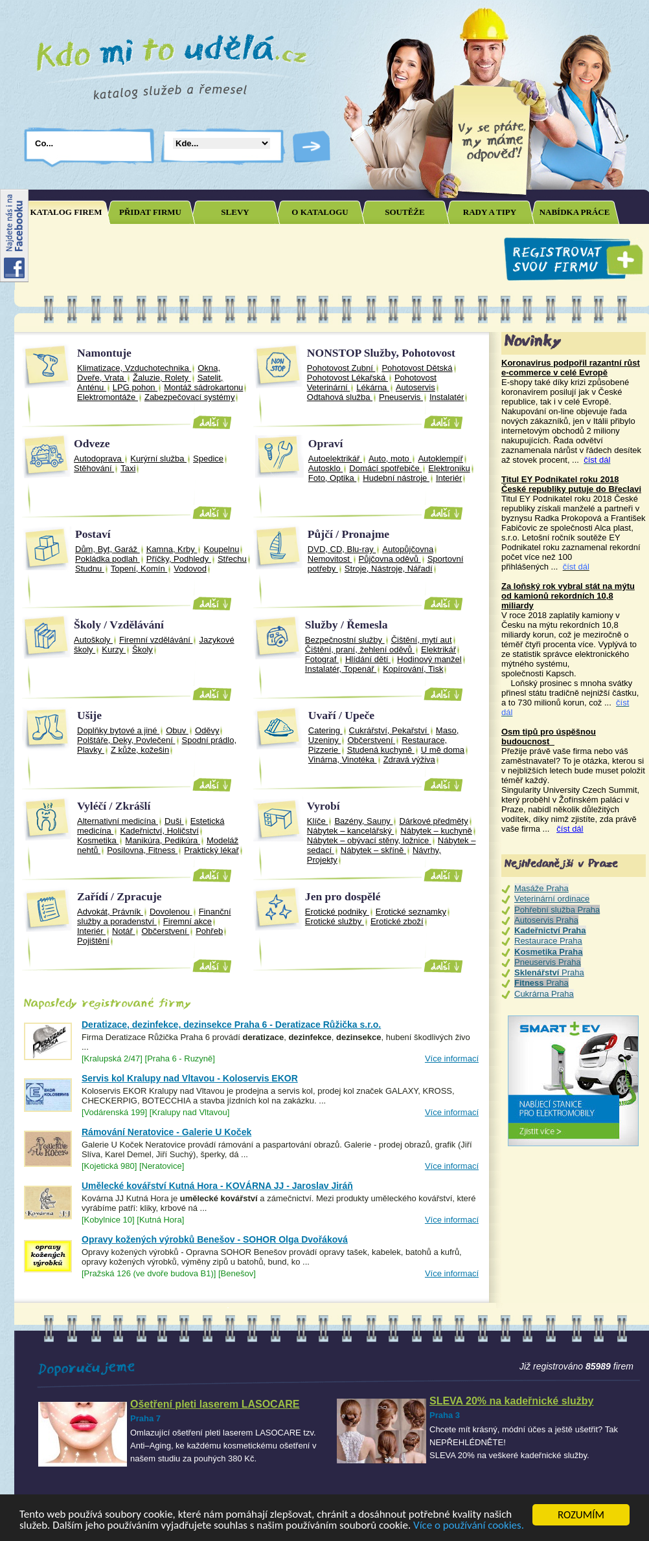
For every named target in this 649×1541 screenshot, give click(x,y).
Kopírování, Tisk (413, 669)
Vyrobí (323, 805)
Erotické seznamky (411, 911)
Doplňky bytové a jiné (118, 730)
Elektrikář (438, 649)
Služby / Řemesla (346, 624)
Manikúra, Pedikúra (162, 840)
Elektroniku (449, 468)
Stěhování (94, 468)
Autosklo (325, 468)
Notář (123, 931)
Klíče (317, 821)
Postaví (93, 533)
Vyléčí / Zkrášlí (113, 805)
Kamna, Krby (172, 549)
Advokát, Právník (110, 911)
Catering (325, 730)
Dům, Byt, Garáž (107, 549)
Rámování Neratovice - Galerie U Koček (166, 1132)
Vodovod (190, 568)
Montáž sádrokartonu (203, 387)
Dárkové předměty (433, 821)
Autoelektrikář (335, 458)
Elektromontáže (107, 397)
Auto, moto (390, 458)
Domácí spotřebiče (385, 468)
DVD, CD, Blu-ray (342, 549)
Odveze (92, 443)
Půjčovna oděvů (390, 559)
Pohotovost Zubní (341, 368)
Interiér (449, 478)
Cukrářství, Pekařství (389, 730)
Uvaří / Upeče (341, 715)
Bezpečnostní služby (345, 640)
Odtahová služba (339, 397)
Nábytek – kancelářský (350, 831)
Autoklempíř (440, 458)
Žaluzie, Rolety (162, 377)
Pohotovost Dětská (416, 368)
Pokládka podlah (107, 559)
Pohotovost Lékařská (347, 377)
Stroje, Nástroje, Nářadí (389, 568)
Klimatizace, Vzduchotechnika (134, 368)
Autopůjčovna (407, 549)
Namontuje (104, 352)
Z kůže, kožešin (140, 750)
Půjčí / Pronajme (348, 533)
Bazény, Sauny (363, 821)
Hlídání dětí (368, 659)
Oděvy (207, 730)
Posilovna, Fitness (142, 850)
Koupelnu (221, 549)
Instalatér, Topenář (340, 669)
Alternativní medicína (117, 821)
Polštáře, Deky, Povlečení (126, 740)
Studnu (89, 568)
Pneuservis (401, 397)
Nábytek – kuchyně (436, 831)
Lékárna (372, 387)
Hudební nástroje (396, 478)
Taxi (127, 468)
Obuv (177, 730)
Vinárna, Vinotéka (342, 759)
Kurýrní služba (158, 458)
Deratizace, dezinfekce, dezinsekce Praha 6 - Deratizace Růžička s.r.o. (231, 1024)
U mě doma (442, 750)
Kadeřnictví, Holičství (159, 831)
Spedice (208, 458)
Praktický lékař (211, 850)
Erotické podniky (337, 911)
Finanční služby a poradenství (154, 916)
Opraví (325, 443)
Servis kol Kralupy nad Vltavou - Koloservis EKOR (190, 1078)
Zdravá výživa (409, 759)
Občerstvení (371, 740)
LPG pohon (135, 387)
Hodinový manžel (429, 659)
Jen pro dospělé (343, 896)
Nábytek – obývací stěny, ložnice (369, 840)
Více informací (452, 1058)
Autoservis (415, 387)
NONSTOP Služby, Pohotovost (381, 352)
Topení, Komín (139, 568)
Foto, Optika (332, 478)
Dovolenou (171, 911)
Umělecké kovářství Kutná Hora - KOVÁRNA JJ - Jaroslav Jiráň (217, 1186)
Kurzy (114, 649)
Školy (142, 649)
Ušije (89, 715)
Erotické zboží (397, 921)
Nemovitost (330, 559)
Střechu (232, 559)
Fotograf (322, 659)
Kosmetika (98, 840)
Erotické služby (334, 921)
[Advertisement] (256, 259)
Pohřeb (209, 931)
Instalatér (446, 397)
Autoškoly (93, 640)
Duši (174, 821)
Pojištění (93, 941)
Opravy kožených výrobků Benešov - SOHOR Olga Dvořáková (215, 1239)
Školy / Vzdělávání (119, 624)
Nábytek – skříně (373, 850)
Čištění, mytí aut (421, 640)
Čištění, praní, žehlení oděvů (360, 649)
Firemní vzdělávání (155, 640)
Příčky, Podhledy (178, 559)
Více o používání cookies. (470, 1526)
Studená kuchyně (381, 750)
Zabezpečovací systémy (189, 397)
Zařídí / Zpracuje (119, 896)
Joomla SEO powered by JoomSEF (59, 972)
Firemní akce (187, 921)
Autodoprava (99, 458)
